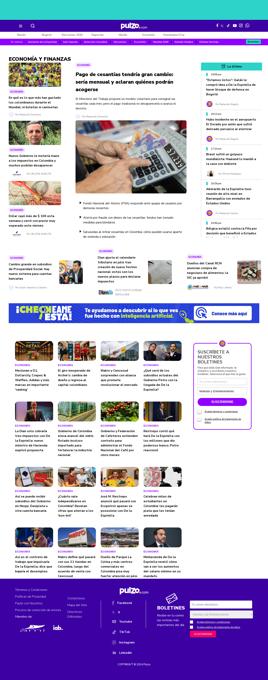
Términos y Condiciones (31, 590)
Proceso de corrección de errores (38, 610)
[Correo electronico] (222, 423)
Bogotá (47, 35)
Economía (148, 35)
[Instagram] (123, 643)
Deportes (98, 35)
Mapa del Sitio (77, 605)
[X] (123, 613)
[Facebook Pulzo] (217, 25)
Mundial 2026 (160, 41)
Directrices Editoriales (74, 614)
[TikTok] (123, 633)
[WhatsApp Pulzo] (247, 25)
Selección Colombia (95, 41)
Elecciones (120, 41)
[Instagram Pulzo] (241, 25)
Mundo (123, 35)
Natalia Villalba (184, 41)
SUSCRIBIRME (222, 443)
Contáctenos (76, 598)
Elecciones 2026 (72, 35)
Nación (21, 35)
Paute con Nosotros (29, 603)
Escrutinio (140, 41)
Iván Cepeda (70, 41)
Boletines (254, 41)
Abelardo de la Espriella (42, 41)
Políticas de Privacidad (30, 596)
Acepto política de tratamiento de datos (218, 627)
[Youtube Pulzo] (235, 25)
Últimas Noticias (209, 41)
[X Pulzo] (222, 25)
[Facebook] (123, 604)
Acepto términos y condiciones (221, 453)
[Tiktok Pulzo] (228, 25)
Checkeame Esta (173, 35)
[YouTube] (123, 622)
